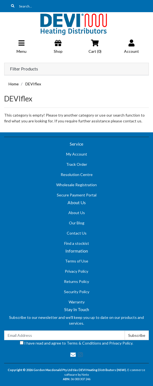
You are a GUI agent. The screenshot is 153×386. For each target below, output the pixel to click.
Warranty (77, 302)
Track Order (76, 164)
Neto (85, 374)
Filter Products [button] (24, 68)
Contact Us (77, 233)
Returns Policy (76, 281)
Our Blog (76, 222)
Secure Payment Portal (76, 195)
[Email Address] (64, 335)
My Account (76, 154)
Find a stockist (76, 243)
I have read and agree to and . (76, 343)
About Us (76, 212)
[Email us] (73, 354)
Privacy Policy (76, 271)
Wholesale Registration (76, 184)
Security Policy (76, 291)
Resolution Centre (77, 174)
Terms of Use (76, 261)
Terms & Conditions (84, 343)
